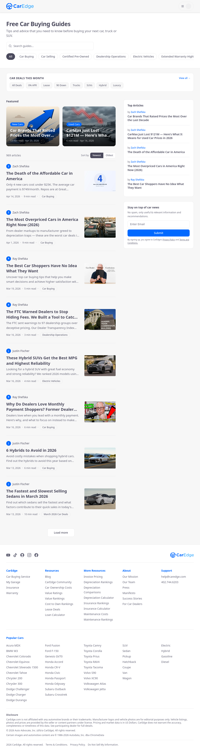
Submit (158, 233)
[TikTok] (15, 555)
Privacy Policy (169, 239)
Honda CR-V (52, 667)
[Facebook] (36, 555)
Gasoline (166, 656)
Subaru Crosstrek (56, 694)
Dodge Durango (16, 700)
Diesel (165, 662)
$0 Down (61, 85)
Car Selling (48, 56)
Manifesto (128, 593)
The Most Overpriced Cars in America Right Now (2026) (156, 168)
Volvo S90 (90, 673)
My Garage (13, 582)
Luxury (117, 85)
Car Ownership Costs (58, 587)
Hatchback (129, 662)
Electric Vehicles (143, 56)
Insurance (12, 587)
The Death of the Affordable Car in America (156, 152)
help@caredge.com (173, 576)
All (10, 56)
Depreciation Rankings (98, 582)
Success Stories (132, 598)
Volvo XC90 (91, 678)
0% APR (32, 85)
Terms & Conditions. (57, 744)
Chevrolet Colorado (18, 656)
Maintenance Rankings (98, 619)
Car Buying (27, 56)
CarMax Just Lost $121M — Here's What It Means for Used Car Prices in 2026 (155, 136)
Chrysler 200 (14, 678)
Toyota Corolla (93, 651)
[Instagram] (29, 555)
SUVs (89, 85)
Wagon (126, 678)
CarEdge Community (58, 582)
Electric (166, 645)
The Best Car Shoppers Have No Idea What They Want (156, 186)
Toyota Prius (91, 656)
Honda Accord (54, 662)
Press (125, 587)
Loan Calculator (55, 615)
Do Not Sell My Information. (103, 744)
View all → (184, 78)
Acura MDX (13, 645)
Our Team (128, 582)
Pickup (126, 656)
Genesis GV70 (53, 656)
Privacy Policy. (77, 744)
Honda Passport (55, 678)
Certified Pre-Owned (75, 56)
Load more (61, 532)
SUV (125, 645)
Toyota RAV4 (92, 662)
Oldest (109, 155)
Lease (46, 85)
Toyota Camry (92, 645)
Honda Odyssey (55, 683)
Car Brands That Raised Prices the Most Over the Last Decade (157, 118)
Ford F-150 (51, 651)
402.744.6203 (170, 582)
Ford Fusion (52, 645)
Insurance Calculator (97, 608)
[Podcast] (22, 555)
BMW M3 (12, 651)
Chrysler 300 (14, 683)
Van (124, 673)
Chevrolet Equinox (17, 662)
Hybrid (103, 85)
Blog (48, 576)
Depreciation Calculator (99, 598)
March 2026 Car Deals (56, 514)
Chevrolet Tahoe (16, 673)
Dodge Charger (16, 694)
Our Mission (130, 576)
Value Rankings (54, 598)
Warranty (12, 593)
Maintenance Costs (96, 614)
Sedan (126, 651)
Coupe (126, 667)
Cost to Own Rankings (59, 604)
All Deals (17, 85)
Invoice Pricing (93, 576)
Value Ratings (53, 593)
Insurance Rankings (96, 603)
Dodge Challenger (17, 689)
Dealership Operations (111, 56)
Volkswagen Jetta (95, 689)
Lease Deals (52, 609)
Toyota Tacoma (93, 667)
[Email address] (159, 224)
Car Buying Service (18, 576)
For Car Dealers (132, 604)
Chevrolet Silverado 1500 (22, 667)
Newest (97, 155)
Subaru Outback (55, 689)
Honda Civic (52, 673)
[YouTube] (8, 555)
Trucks (76, 85)
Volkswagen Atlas (95, 683)
